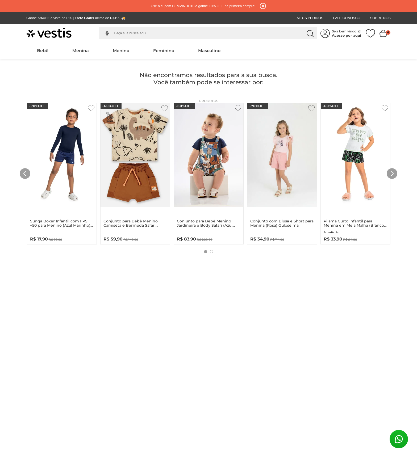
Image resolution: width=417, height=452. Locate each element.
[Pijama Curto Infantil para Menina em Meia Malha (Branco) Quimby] (355, 172)
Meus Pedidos (310, 18)
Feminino (163, 50)
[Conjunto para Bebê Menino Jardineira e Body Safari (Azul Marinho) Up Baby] (208, 172)
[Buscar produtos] (310, 33)
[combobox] (212, 33)
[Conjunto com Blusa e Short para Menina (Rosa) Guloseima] (282, 172)
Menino (121, 50)
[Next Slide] (392, 173)
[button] (107, 33)
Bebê (42, 50)
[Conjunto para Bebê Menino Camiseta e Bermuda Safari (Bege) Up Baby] (135, 172)
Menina (80, 50)
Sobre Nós (380, 18)
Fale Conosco (346, 18)
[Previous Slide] (25, 173)
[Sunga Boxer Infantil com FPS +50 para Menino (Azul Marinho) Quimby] (62, 172)
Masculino (209, 50)
